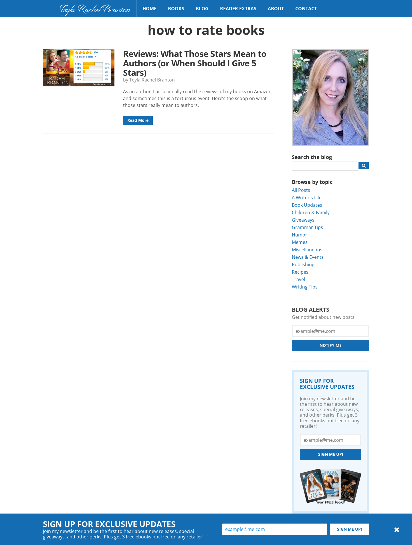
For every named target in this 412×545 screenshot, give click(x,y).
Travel (298, 279)
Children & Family (311, 212)
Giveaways (303, 220)
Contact (306, 8)
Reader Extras (238, 8)
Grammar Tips (307, 227)
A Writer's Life (307, 197)
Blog (202, 8)
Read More (137, 120)
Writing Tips (305, 287)
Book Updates (307, 205)
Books (176, 8)
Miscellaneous (307, 249)
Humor (299, 235)
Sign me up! (330, 454)
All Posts (301, 190)
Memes (300, 242)
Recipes (300, 272)
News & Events (308, 257)
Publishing (303, 264)
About (276, 8)
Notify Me (331, 345)
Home (149, 8)
